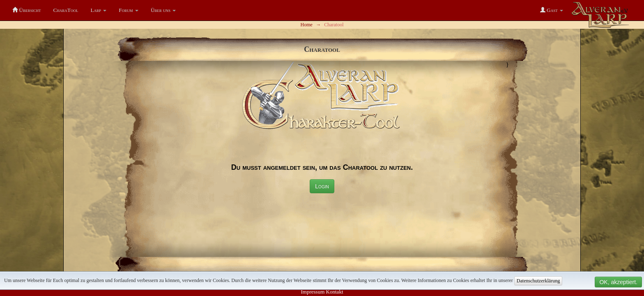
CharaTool (65, 10)
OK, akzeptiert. (618, 282)
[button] (99, 10)
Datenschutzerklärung (538, 281)
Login (322, 186)
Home (307, 25)
